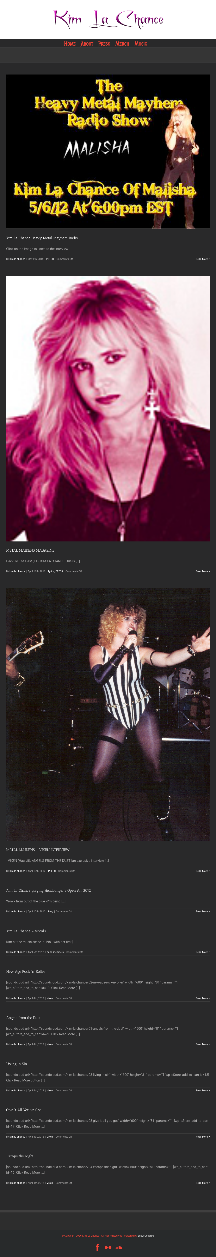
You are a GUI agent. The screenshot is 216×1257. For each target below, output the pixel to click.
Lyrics (51, 571)
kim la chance (17, 259)
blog (50, 911)
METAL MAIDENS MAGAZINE (30, 550)
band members (55, 952)
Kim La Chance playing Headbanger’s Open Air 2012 (48, 890)
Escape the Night (19, 1156)
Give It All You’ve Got (23, 1110)
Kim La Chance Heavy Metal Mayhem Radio (42, 238)
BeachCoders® (146, 1235)
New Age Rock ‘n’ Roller (25, 971)
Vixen (50, 998)
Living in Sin (16, 1064)
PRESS (50, 259)
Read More (202, 259)
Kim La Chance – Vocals (26, 931)
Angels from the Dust (23, 1017)
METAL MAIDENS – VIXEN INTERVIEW (37, 850)
